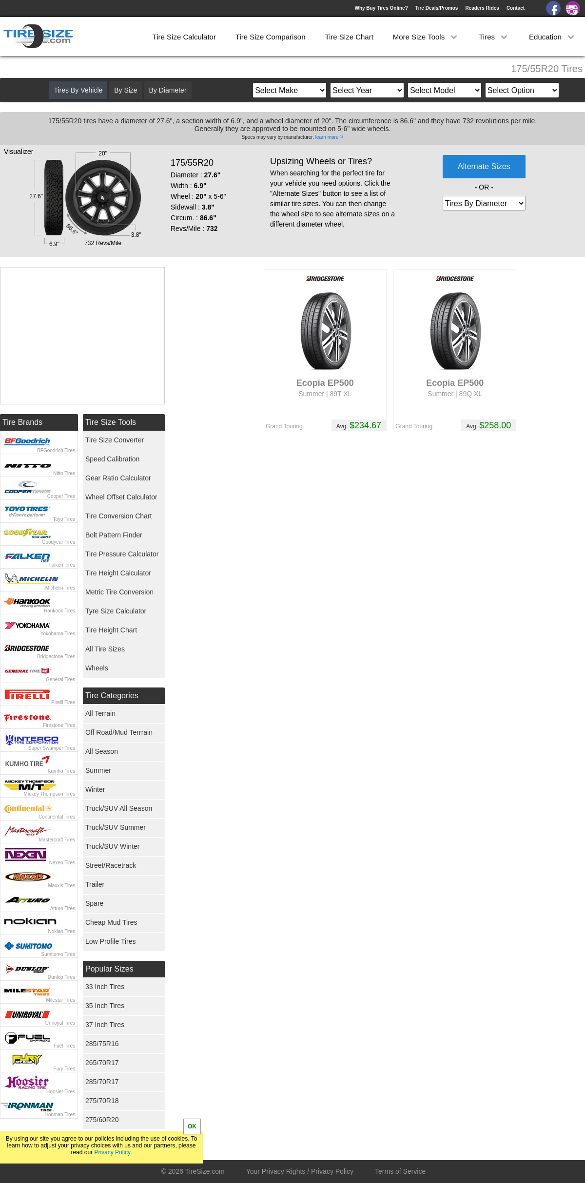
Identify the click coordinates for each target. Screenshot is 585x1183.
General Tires (60, 679)
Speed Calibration (112, 459)
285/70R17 (102, 1082)
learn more (327, 137)
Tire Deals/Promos (436, 8)
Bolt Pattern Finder (113, 535)
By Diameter (168, 90)
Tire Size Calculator (184, 37)
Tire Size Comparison (270, 37)
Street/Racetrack (110, 865)
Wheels (96, 668)
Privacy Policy (112, 1152)
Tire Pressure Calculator (121, 554)
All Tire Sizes (105, 649)
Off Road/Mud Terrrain (119, 732)
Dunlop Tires (61, 977)
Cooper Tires (61, 496)
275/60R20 (102, 1120)
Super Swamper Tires (51, 748)
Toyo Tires (64, 519)
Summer (98, 770)
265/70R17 (102, 1063)
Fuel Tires (64, 1046)
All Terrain (100, 713)
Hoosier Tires (60, 1091)
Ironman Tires (60, 1114)
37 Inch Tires (104, 1025)
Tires (494, 37)
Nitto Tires (64, 473)
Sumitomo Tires (58, 954)
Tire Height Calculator (118, 573)
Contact (516, 8)
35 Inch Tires (104, 1006)
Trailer (94, 884)
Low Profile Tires (110, 941)
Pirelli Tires (63, 702)
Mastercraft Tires (57, 839)
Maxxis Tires (61, 885)
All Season (101, 751)
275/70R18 (102, 1101)
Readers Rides (482, 8)
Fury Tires (64, 1068)
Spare (94, 903)
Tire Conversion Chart (118, 516)
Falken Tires (62, 565)
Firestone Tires (59, 725)
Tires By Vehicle (78, 90)
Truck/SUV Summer (115, 827)
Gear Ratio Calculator (118, 478)
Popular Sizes (109, 969)
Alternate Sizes (484, 166)
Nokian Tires (61, 931)
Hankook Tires (59, 610)
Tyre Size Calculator (115, 611)
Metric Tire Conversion (119, 592)
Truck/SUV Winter (112, 846)
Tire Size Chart (349, 37)
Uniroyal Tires (60, 1023)
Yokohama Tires (57, 633)
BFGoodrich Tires (56, 450)
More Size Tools (426, 37)
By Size (125, 90)
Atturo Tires (62, 908)
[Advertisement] (82, 335)
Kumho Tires (61, 771)
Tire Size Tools (110, 422)
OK (192, 1126)
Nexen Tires (62, 862)
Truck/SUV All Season (118, 808)
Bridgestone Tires (56, 656)
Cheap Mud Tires (111, 922)
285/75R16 (102, 1044)
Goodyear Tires (58, 542)
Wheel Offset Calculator (121, 497)
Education (552, 37)
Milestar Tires (60, 1000)
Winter (95, 789)
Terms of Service (400, 1171)
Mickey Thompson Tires (49, 794)
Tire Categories (111, 695)
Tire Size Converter (114, 440)
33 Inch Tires (104, 987)
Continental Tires (57, 817)
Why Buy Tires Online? (381, 8)
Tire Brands (22, 422)
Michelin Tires (60, 588)
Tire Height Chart (111, 630)
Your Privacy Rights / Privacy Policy (299, 1171)
